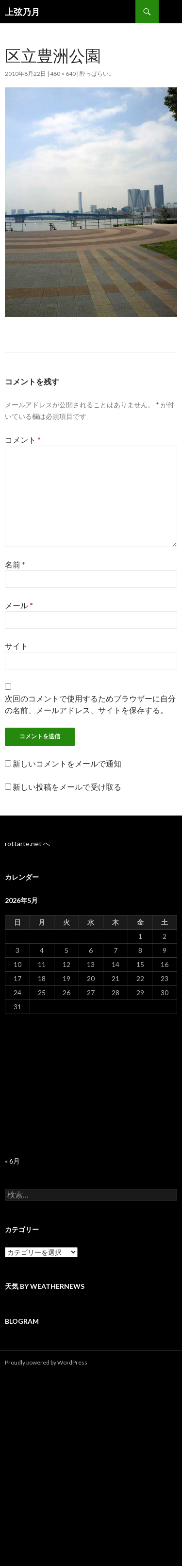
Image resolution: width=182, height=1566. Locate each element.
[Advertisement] (91, 1085)
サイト (16, 645)
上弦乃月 (22, 11)
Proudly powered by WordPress (46, 1362)
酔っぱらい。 (97, 73)
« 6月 (12, 1161)
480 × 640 (63, 73)
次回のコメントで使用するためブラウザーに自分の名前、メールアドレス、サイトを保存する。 (90, 704)
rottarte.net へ (27, 843)
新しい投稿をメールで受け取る (67, 786)
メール (19, 605)
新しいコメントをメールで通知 (67, 763)
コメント (23, 439)
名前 (15, 564)
